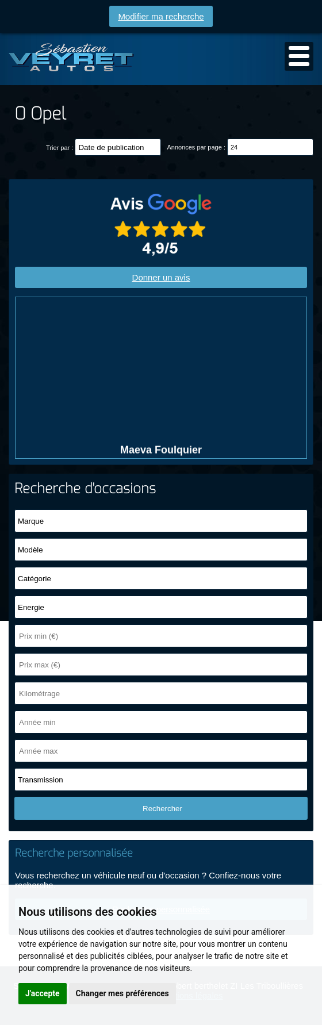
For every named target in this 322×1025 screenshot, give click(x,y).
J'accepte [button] (42, 993)
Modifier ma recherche (161, 16)
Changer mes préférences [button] (122, 993)
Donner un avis (161, 277)
